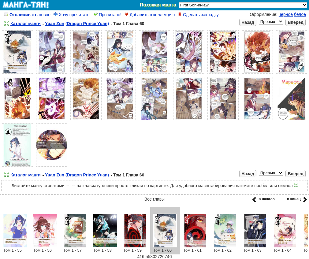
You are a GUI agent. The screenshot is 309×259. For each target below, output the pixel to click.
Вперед (295, 22)
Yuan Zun (54, 23)
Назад (247, 22)
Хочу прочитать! (72, 14)
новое (27, 14)
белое (300, 14)
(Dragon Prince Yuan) (87, 23)
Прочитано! (107, 14)
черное (286, 14)
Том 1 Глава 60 (128, 23)
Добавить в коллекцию (150, 14)
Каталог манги (25, 23)
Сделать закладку (198, 14)
